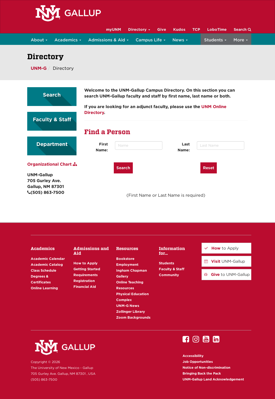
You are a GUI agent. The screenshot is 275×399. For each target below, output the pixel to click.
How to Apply (85, 263)
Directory (139, 29)
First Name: (102, 147)
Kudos (179, 29)
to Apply (221, 248)
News (180, 39)
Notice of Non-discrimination (206, 367)
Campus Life (150, 39)
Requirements (85, 275)
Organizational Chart (52, 164)
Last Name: (184, 147)
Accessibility (193, 356)
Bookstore (125, 259)
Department (52, 144)
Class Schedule (43, 270)
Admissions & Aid (108, 39)
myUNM (113, 29)
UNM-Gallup (224, 261)
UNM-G (39, 68)
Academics (67, 39)
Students (215, 39)
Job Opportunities (198, 362)
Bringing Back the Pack (202, 373)
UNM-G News (127, 306)
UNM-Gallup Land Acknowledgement (213, 379)
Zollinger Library (130, 311)
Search (242, 29)
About (39, 39)
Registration (84, 281)
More (240, 39)
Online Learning (44, 288)
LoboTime (217, 29)
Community (169, 275)
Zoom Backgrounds (133, 317)
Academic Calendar (48, 259)
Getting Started (86, 269)
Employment (127, 264)
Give (161, 29)
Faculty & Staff (52, 119)
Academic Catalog (47, 264)
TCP (196, 29)
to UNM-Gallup (227, 274)
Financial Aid (84, 287)
